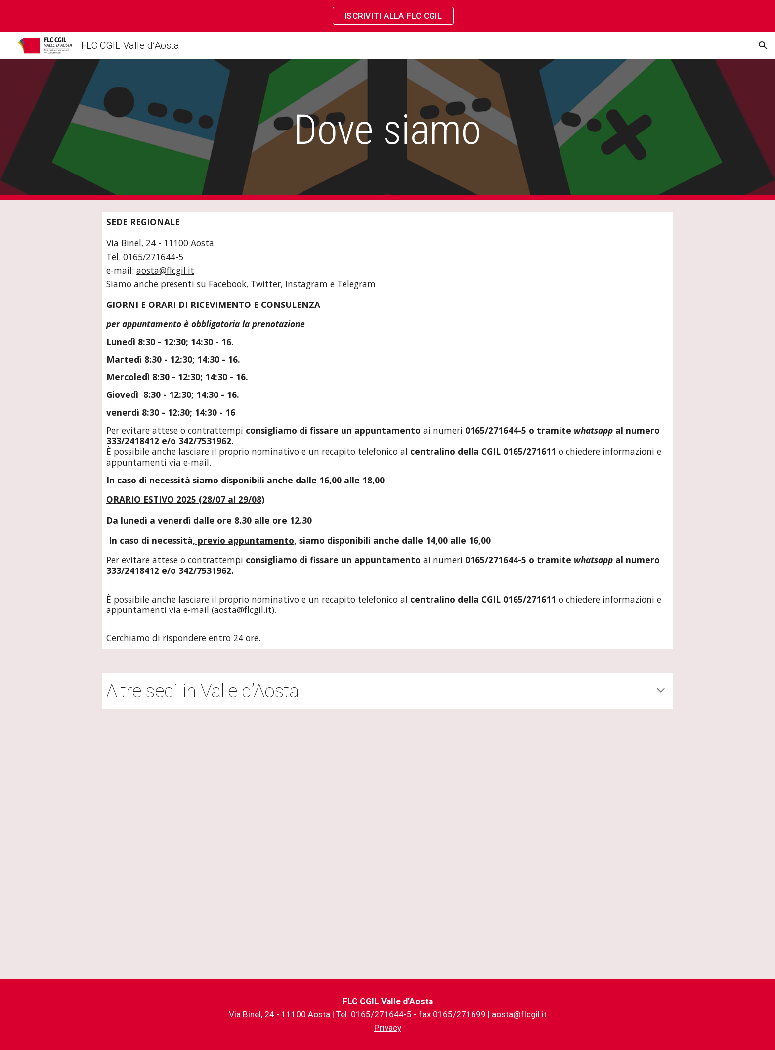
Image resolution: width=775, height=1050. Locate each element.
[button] (763, 45)
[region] (387, 16)
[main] (387, 130)
